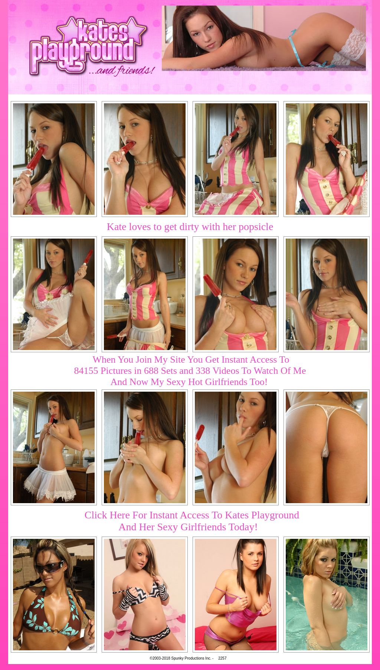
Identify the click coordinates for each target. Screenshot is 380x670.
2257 (222, 658)
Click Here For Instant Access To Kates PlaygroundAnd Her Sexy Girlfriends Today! (192, 521)
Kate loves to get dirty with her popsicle (190, 226)
